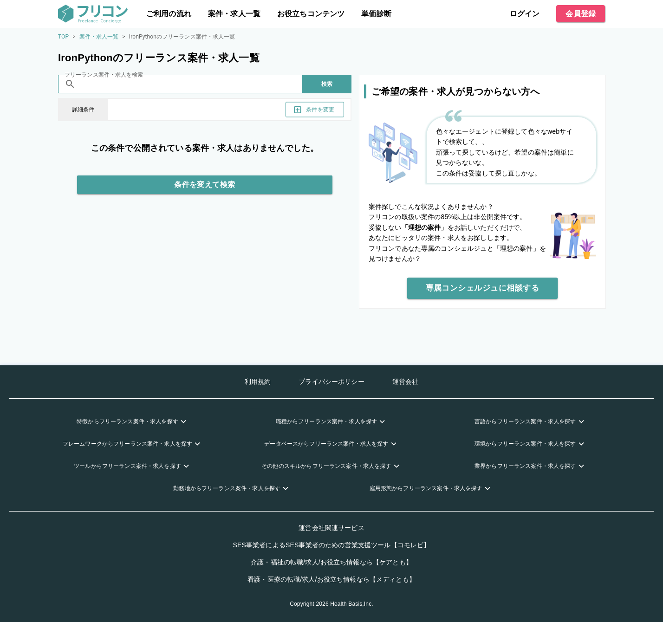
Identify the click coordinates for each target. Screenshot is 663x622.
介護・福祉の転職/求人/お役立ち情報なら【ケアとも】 (331, 562)
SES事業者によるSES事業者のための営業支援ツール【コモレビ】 (331, 545)
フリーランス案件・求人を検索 (104, 74)
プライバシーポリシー (331, 381)
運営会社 (405, 381)
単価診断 (376, 14)
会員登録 (581, 14)
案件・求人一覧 (234, 14)
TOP (63, 36)
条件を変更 (315, 110)
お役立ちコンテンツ (310, 14)
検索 (327, 84)
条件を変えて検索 (204, 184)
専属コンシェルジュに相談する (482, 288)
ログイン (525, 14)
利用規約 (258, 381)
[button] (132, 421)
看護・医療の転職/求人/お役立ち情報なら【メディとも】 (331, 579)
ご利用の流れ (168, 14)
